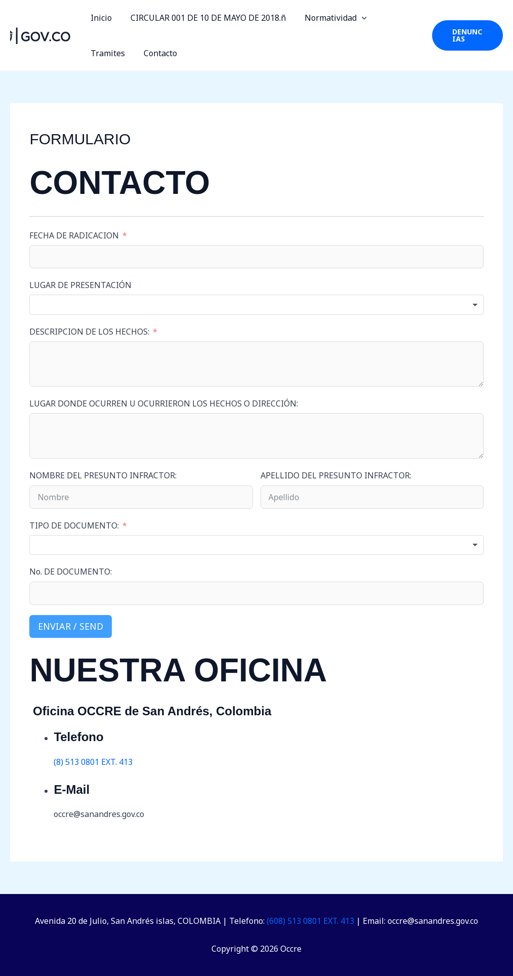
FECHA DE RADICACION (74, 235)
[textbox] (256, 304)
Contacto (105, 53)
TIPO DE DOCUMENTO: (75, 525)
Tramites (393, 17)
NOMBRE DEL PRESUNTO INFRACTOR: (103, 475)
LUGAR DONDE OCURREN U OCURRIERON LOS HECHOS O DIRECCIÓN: (163, 403)
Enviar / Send (70, 626)
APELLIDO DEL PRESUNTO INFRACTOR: (336, 475)
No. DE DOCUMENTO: (70, 571)
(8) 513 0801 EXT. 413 (93, 761)
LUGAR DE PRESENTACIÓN (80, 285)
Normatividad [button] (329, 17)
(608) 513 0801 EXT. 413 (311, 920)
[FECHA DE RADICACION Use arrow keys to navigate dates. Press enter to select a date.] (256, 256)
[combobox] (256, 305)
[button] (355, 17)
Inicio (99, 17)
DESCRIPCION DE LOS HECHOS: (89, 331)
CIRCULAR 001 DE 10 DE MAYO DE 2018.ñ (204, 17)
